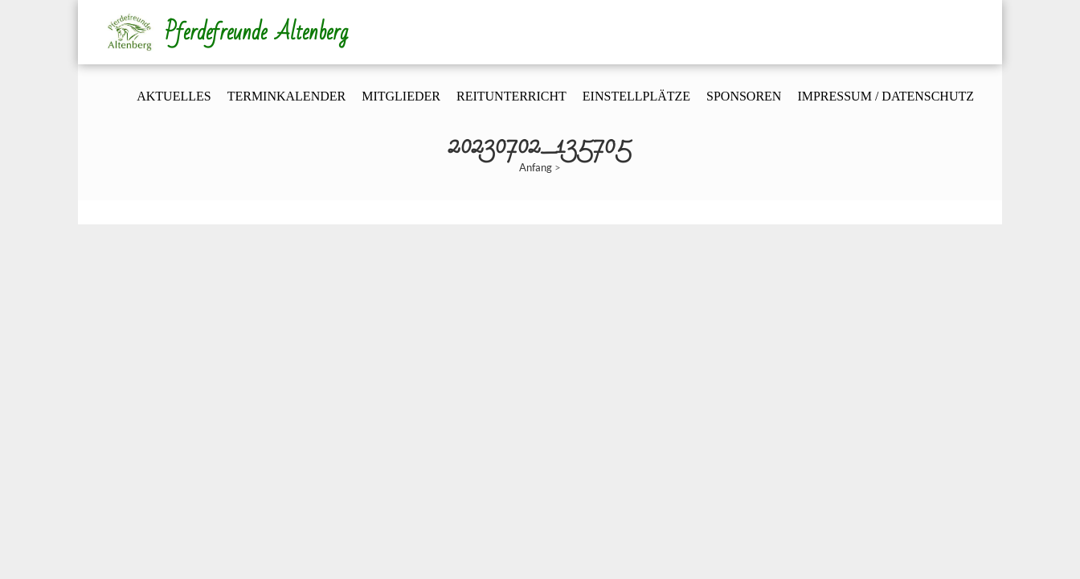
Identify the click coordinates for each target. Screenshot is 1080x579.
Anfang (535, 167)
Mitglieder (401, 96)
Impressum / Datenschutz (885, 96)
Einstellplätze (636, 96)
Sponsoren (743, 96)
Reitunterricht (511, 96)
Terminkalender (286, 96)
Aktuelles (174, 96)
